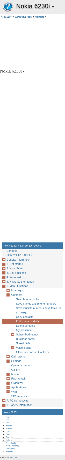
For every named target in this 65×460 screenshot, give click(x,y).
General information (18, 259)
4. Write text (13, 277)
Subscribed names (27, 334)
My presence (24, 330)
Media (15, 374)
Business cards (25, 339)
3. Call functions (16, 272)
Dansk (8, 420)
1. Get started (14, 264)
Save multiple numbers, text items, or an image (38, 310)
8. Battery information (19, 405)
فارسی (8, 431)
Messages (17, 290)
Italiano (9, 440)
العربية (8, 417)
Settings (16, 361)
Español (9, 428)
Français (9, 437)
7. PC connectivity (17, 400)
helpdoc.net (13, 457)
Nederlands (11, 443)
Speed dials (23, 343)
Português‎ (10, 449)
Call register (18, 356)
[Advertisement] (32, 43)
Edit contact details (27, 321)
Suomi (8, 434)
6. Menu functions (23, 17)
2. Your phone (14, 268)
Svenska (9, 452)
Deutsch (9, 423)
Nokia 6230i (8, 7)
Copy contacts (24, 316)
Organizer (17, 383)
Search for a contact (28, 299)
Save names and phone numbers (36, 303)
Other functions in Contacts (32, 352)
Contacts (39, 17)
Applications (18, 387)
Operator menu (20, 365)
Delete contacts (25, 325)
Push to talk (18, 378)
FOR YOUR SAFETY (19, 255)
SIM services (19, 396)
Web (14, 391)
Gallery (15, 369)
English (9, 425)
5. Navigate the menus (20, 281)
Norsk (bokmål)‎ (12, 446)
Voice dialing (23, 347)
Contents (11, 250)
